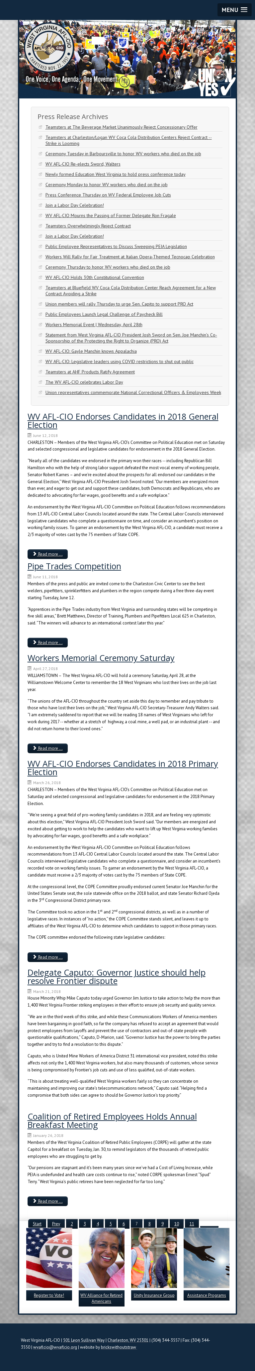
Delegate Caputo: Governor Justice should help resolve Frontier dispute (117, 976)
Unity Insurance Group (154, 1295)
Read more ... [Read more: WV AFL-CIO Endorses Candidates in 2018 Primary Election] (48, 957)
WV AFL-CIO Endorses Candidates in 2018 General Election (123, 420)
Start (37, 1224)
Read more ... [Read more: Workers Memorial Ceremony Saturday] (48, 748)
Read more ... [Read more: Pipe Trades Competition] (48, 642)
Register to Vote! (49, 1295)
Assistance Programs (206, 1295)
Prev (56, 1224)
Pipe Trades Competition (74, 566)
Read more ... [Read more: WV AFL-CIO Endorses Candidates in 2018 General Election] (48, 554)
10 (176, 1224)
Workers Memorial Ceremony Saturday (101, 657)
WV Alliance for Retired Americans (101, 1298)
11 (192, 1224)
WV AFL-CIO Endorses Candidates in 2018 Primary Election (123, 767)
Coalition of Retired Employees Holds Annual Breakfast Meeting (112, 1120)
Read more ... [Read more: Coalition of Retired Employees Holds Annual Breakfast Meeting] (48, 1201)
